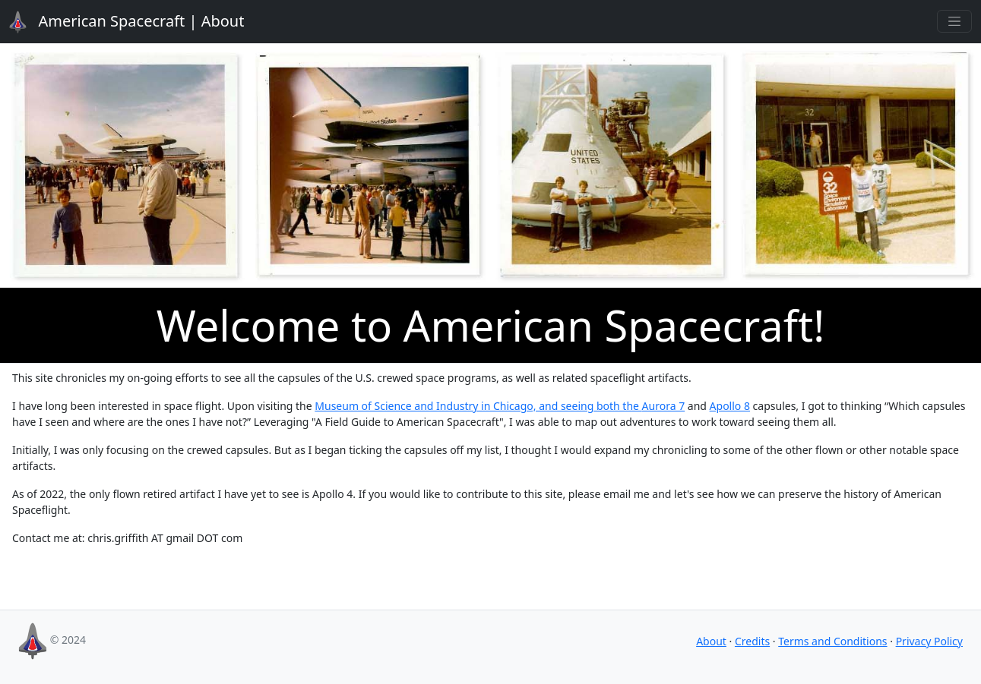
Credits (752, 641)
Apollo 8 (730, 406)
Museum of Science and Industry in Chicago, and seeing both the (478, 406)
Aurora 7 (663, 406)
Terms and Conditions (832, 641)
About (117, 22)
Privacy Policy (929, 641)
